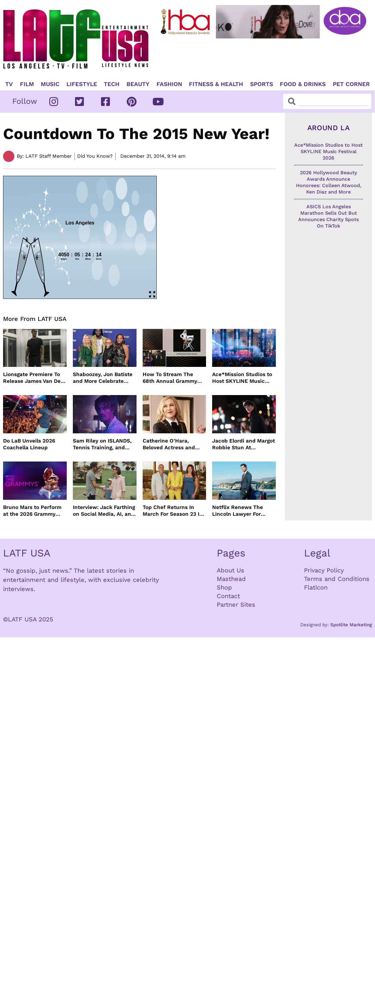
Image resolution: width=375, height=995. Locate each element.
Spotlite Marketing (351, 625)
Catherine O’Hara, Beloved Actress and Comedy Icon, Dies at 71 (173, 444)
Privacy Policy (324, 570)
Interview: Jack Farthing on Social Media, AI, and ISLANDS (104, 510)
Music (50, 84)
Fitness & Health (216, 84)
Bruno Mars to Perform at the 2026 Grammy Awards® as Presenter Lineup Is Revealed (32, 510)
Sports (261, 84)
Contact (228, 596)
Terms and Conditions (336, 578)
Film (27, 84)
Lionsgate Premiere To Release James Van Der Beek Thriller (33, 377)
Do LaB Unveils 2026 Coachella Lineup (29, 444)
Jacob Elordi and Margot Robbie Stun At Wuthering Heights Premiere (243, 444)
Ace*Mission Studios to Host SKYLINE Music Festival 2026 (242, 377)
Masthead (231, 578)
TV (9, 84)
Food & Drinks (303, 84)
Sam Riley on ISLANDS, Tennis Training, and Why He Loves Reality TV (102, 444)
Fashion (169, 84)
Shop (224, 587)
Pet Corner (351, 84)
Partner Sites (236, 604)
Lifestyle (81, 84)
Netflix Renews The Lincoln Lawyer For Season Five (237, 510)
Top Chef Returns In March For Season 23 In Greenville (173, 510)
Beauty (137, 84)
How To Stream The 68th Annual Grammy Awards (170, 377)
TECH (111, 84)
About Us (230, 570)
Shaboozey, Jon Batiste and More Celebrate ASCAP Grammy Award (103, 377)
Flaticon (316, 587)
